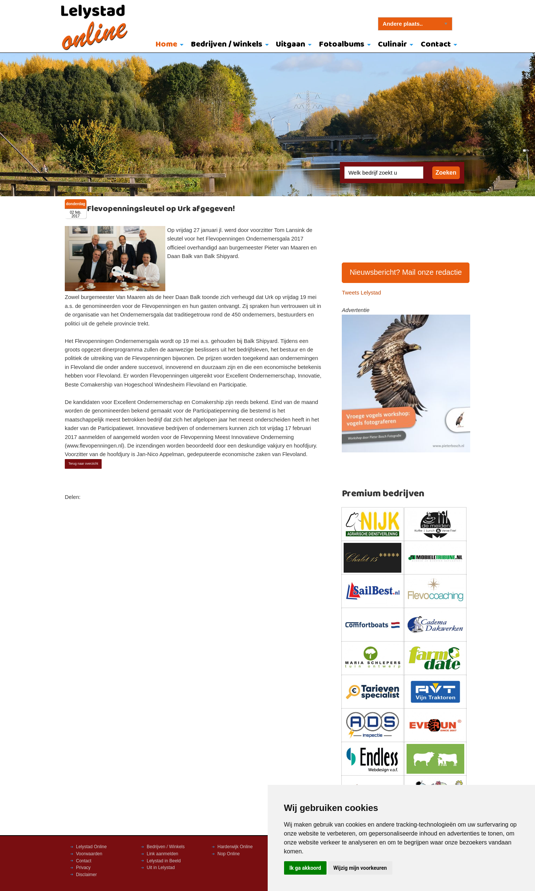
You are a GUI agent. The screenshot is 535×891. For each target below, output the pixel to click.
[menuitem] (167, 45)
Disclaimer (86, 874)
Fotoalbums (341, 44)
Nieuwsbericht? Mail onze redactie (406, 272)
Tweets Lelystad (361, 293)
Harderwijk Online (235, 846)
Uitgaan (290, 44)
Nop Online (228, 853)
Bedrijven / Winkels (226, 44)
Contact (436, 44)
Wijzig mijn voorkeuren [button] (360, 868)
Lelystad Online (91, 846)
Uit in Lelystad (161, 867)
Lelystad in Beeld (164, 860)
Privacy (83, 867)
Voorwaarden (89, 853)
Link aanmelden (162, 853)
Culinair (392, 44)
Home (166, 44)
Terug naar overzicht (83, 463)
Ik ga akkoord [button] (305, 868)
